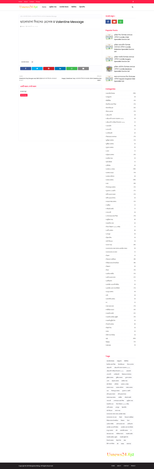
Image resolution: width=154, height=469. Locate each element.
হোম (21, 16)
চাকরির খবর (121, 158)
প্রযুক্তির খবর (121, 219)
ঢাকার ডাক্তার (121, 180)
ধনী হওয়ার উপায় (121, 198)
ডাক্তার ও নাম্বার (121, 169)
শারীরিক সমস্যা (121, 310)
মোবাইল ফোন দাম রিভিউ (121, 288)
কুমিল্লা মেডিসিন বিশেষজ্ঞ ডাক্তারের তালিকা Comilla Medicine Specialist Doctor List (124, 69)
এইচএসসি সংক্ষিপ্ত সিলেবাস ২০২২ (121, 122)
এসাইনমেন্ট (121, 133)
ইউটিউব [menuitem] (73, 7)
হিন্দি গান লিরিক (121, 335)
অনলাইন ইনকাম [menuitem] (63, 7)
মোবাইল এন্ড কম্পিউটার (121, 284)
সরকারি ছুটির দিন (121, 320)
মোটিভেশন (121, 281)
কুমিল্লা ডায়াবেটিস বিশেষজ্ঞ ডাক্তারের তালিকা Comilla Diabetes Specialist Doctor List (124, 48)
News (23, 26)
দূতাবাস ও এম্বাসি (121, 191)
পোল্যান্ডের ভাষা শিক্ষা (121, 216)
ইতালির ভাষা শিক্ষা (121, 104)
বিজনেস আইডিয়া (121, 259)
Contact (32, 2)
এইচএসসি (121, 115)
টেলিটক (121, 165)
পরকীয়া (121, 205)
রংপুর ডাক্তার (121, 291)
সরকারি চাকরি (121, 313)
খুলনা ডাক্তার (121, 147)
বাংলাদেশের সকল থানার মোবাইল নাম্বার (121, 248)
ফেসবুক (121, 234)
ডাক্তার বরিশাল (121, 176)
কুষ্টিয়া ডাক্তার (121, 144)
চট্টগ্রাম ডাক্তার (121, 154)
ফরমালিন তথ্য (121, 223)
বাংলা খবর (121, 245)
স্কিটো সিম (121, 328)
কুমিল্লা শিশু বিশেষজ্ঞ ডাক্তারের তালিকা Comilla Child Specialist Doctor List (123, 37)
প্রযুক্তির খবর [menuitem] (52, 7)
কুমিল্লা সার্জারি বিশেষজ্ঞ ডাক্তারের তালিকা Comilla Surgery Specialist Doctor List (124, 59)
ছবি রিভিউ (121, 162)
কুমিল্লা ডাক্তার (121, 140)
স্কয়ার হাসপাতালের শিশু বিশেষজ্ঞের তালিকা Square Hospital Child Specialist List (124, 79)
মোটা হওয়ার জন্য (121, 277)
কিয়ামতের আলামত (121, 136)
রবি (121, 295)
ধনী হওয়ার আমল (121, 194)
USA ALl (121, 345)
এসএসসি (121, 129)
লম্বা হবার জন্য (121, 306)
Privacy (38, 2)
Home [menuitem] (44, 7)
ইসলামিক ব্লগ (121, 108)
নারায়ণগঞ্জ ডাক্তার (121, 201)
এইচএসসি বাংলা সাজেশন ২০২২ (121, 118)
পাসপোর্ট (121, 212)
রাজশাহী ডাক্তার (121, 299)
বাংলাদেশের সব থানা (121, 252)
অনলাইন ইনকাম (27, 16)
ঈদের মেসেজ (121, 111)
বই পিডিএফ (121, 241)
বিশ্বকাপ (121, 266)
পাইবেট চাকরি (121, 209)
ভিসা (121, 270)
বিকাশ (121, 255)
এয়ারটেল (121, 126)
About (26, 2)
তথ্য (121, 183)
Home (20, 2)
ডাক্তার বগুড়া (121, 172)
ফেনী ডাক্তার (121, 230)
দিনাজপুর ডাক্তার (121, 187)
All (32, 62)
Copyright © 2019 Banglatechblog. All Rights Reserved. (36, 466)
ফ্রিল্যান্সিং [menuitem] (82, 7)
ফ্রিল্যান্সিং (121, 237)
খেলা (121, 151)
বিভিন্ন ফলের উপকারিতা (121, 263)
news (121, 342)
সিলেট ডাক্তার (121, 324)
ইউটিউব (121, 100)
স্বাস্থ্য (121, 331)
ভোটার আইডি (121, 273)
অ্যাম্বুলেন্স (121, 97)
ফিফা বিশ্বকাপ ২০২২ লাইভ (121, 227)
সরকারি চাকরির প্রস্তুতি (121, 317)
